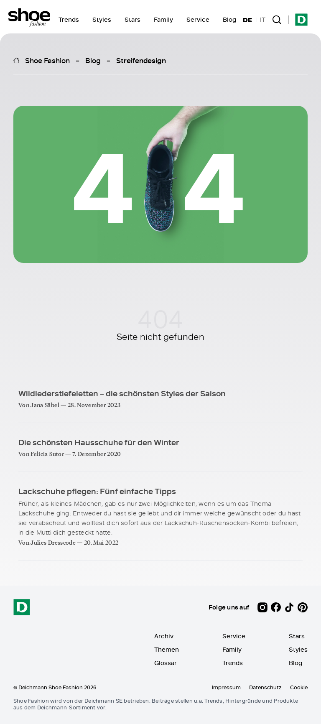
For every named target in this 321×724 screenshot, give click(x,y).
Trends (69, 19)
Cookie (299, 687)
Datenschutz (265, 687)
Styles (102, 19)
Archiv (163, 636)
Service (198, 19)
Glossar (165, 662)
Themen (166, 649)
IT (262, 19)
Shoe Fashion (47, 60)
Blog (229, 19)
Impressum (226, 687)
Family (163, 19)
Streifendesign (141, 60)
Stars (132, 19)
